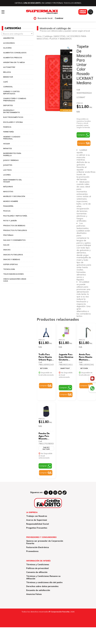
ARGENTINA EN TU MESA (14, 62)
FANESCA (7, 127)
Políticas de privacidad (37, 568)
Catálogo (47, 36)
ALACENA (7, 48)
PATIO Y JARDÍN (10, 220)
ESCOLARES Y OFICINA (13, 122)
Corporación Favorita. (60, 612)
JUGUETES (7, 165)
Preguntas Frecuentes (36, 528)
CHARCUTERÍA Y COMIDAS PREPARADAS (14, 99)
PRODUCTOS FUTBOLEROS (15, 230)
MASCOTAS (8, 191)
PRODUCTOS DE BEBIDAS (14, 225)
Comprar (81, 135)
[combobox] (17, 34)
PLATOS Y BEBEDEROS (61, 38)
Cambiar (59, 18)
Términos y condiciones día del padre (44, 582)
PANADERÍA (8, 206)
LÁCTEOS (7, 170)
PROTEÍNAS (8, 235)
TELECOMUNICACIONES (13, 274)
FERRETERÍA (8, 132)
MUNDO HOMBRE (10, 201)
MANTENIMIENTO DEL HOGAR (12, 181)
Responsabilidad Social (37, 524)
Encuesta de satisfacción (38, 590)
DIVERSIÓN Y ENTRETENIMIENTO (11, 111)
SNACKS (6, 250)
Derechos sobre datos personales (42, 586)
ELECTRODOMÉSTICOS (13, 117)
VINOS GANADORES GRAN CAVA (14, 280)
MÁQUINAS (8, 186)
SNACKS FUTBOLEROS (13, 255)
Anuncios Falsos (34, 594)
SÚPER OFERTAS (10, 264)
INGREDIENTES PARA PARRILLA (12, 154)
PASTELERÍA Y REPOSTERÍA (15, 216)
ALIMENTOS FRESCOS (12, 57)
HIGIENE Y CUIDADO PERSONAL (11, 138)
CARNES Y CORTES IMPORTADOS (11, 92)
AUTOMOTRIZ (9, 67)
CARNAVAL (8, 87)
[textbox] (17, 34)
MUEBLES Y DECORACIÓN (14, 196)
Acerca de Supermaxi (36, 520)
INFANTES (7, 148)
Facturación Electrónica (37, 547)
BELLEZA (7, 72)
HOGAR (6, 144)
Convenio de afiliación (36, 572)
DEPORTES (8, 105)
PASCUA (6, 211)
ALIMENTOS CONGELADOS (14, 52)
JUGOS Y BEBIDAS (11, 160)
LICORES (7, 175)
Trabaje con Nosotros (36, 516)
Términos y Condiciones (37, 564)
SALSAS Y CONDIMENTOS (14, 240)
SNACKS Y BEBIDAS (11, 259)
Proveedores (32, 551)
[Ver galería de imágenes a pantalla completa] (68, 48)
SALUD (6, 245)
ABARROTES (8, 38)
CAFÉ (5, 82)
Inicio (39, 36)
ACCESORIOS (9, 43)
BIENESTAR (8, 77)
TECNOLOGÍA (9, 269)
